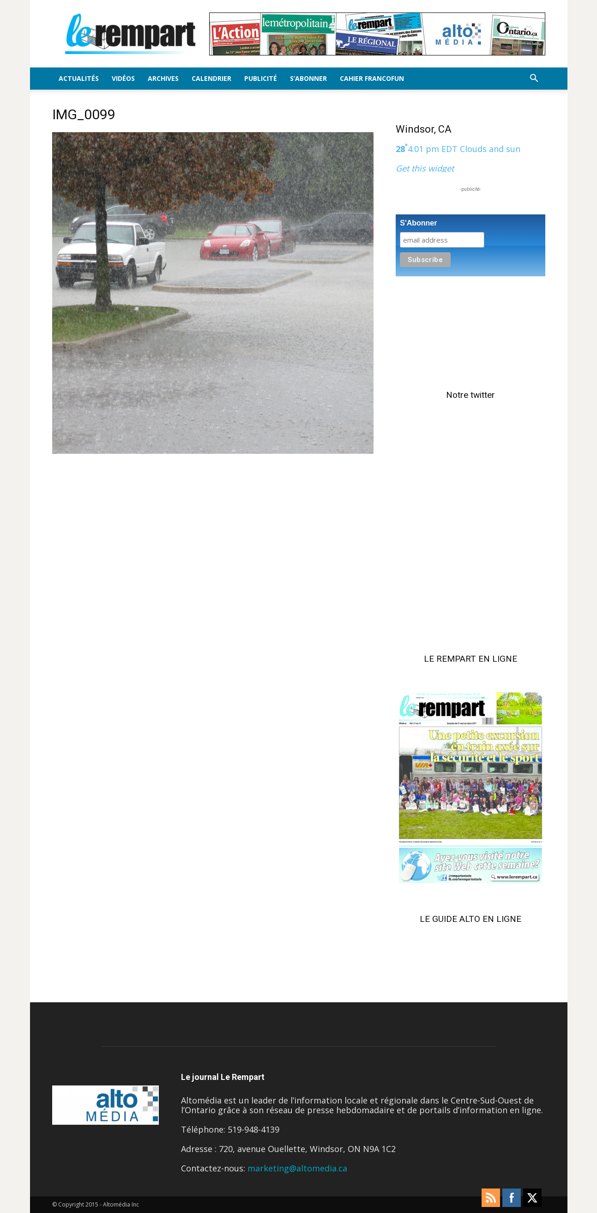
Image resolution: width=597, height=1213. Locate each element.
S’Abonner (308, 78)
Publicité (260, 78)
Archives (163, 78)
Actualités (79, 78)
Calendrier (211, 78)
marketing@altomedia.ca (297, 1168)
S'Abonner (418, 223)
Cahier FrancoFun (372, 78)
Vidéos (123, 78)
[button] (534, 78)
